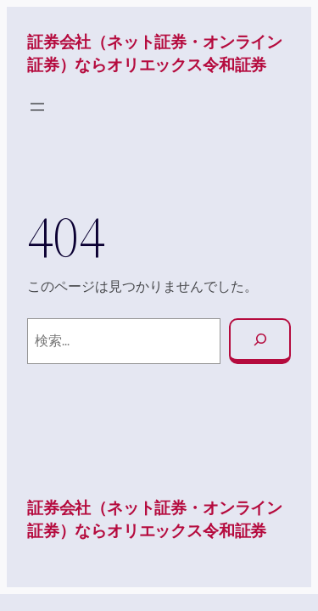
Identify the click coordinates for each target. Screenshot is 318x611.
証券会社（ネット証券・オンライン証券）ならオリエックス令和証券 (154, 53)
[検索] (260, 341)
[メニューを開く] (37, 107)
